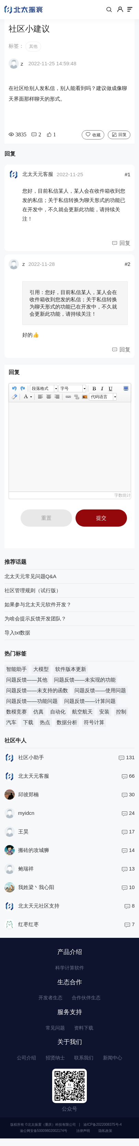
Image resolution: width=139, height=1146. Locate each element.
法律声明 (83, 1138)
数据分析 (67, 725)
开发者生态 (49, 1002)
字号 (64, 391)
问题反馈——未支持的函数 (37, 693)
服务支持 (69, 1017)
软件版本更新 (70, 671)
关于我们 (69, 1048)
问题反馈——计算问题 (90, 703)
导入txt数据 (17, 635)
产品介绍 (69, 954)
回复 (122, 137)
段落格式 (40, 391)
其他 (33, 48)
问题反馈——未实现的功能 (85, 682)
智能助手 (16, 671)
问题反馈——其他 (26, 682)
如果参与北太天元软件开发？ (37, 607)
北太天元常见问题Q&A (30, 579)
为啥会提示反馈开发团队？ (35, 621)
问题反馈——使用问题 (100, 693)
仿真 (38, 714)
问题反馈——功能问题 (32, 703)
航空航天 (82, 714)
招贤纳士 (54, 1065)
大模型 (41, 671)
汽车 (11, 725)
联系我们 (84, 1065)
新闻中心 (115, 1065)
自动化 (58, 714)
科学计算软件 (69, 971)
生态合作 (69, 985)
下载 (28, 725)
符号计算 (94, 725)
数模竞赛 (16, 714)
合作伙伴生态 (87, 1002)
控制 (121, 714)
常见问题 (54, 1033)
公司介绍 (23, 1065)
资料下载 (84, 1033)
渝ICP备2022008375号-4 (102, 1132)
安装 (104, 714)
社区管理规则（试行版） (32, 593)
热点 (45, 725)
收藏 (96, 137)
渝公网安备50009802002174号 (43, 1138)
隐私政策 (105, 1138)
